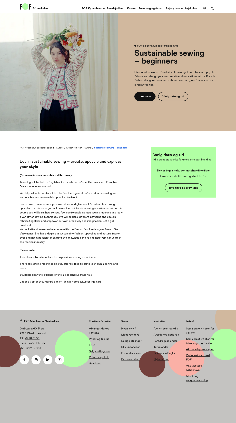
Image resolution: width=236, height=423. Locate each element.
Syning (87, 147)
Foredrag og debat (151, 8)
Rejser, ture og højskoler (181, 8)
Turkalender (161, 347)
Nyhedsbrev (161, 359)
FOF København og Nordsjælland (102, 8)
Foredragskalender (165, 341)
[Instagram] (36, 359)
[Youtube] (59, 359)
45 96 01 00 (32, 338)
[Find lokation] (204, 8)
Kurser (131, 8)
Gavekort (95, 363)
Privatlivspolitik (99, 357)
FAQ (92, 345)
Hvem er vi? (128, 328)
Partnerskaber (130, 359)
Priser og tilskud (99, 339)
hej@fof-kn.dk (36, 343)
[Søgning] (212, 8)
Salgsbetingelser (99, 351)
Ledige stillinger (131, 341)
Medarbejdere (130, 334)
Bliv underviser (130, 347)
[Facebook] (24, 359)
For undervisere (131, 353)
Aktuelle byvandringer (200, 349)
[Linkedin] (47, 359)
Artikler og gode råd (166, 334)
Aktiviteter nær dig (166, 328)
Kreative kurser (74, 147)
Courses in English (165, 353)
